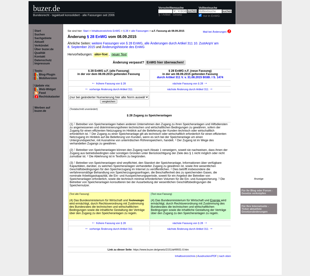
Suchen (40, 34)
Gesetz (177, 14)
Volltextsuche (208, 7)
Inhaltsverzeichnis (185, 256)
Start (38, 30)
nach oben (225, 256)
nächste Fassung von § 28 (190, 83)
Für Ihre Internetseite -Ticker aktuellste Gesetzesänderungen (255, 209)
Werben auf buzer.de (42, 109)
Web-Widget (47, 89)
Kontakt (40, 56)
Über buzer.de (44, 49)
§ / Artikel (164, 14)
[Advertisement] (258, 108)
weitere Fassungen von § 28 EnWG (117, 43)
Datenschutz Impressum (43, 62)
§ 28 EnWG (97, 36)
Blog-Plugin (47, 74)
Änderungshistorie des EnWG (123, 47)
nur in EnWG (211, 15)
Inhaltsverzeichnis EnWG (106, 30)
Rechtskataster (49, 96)
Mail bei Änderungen (217, 31)
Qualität (40, 53)
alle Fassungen (140, 30)
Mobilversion (48, 78)
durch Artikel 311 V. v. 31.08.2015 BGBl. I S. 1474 (190, 77)
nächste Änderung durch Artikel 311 (190, 89)
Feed (42, 93)
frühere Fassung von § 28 (108, 83)
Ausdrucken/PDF (207, 256)
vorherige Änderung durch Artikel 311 (108, 89)
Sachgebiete (43, 38)
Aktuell (39, 41)
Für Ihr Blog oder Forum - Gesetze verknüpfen (257, 192)
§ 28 (125, 30)
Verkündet (42, 45)
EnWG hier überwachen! (165, 62)
